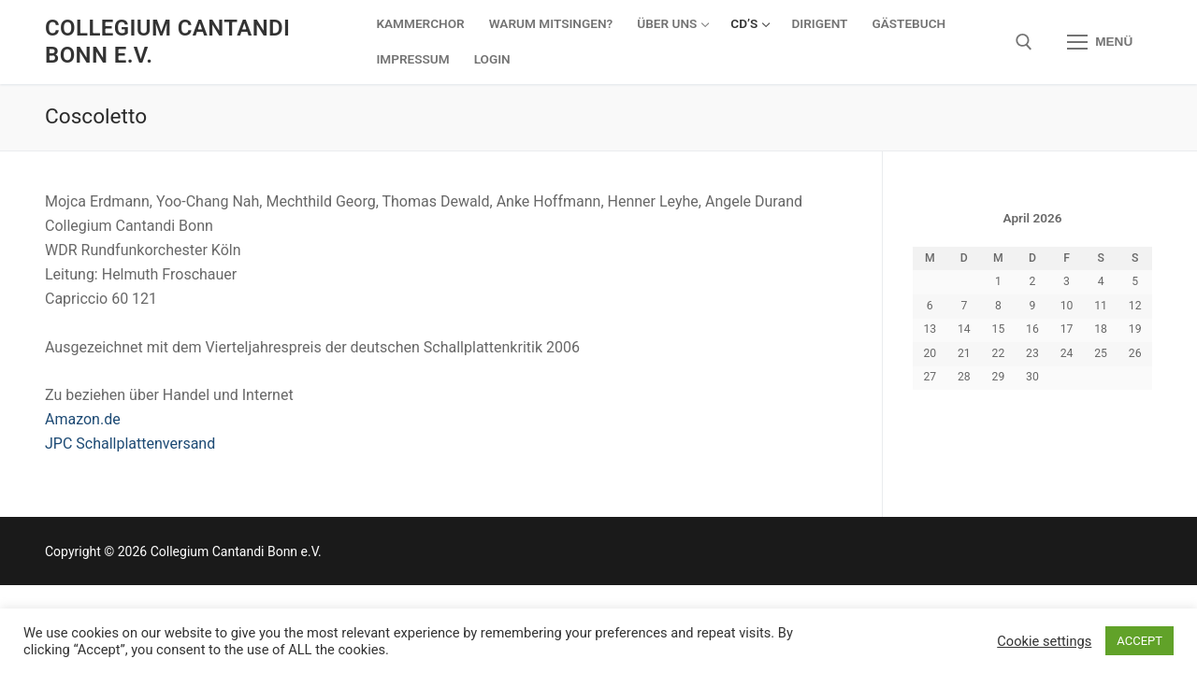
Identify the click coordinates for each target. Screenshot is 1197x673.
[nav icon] (1099, 42)
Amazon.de (83, 419)
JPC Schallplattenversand (130, 443)
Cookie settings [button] (1044, 641)
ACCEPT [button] (1139, 641)
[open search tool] (1024, 42)
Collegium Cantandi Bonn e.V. (167, 41)
